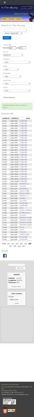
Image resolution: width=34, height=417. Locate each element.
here (15, 390)
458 (14, 246)
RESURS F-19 (24, 184)
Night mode (13, 299)
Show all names (9, 97)
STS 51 (22, 227)
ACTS (22, 230)
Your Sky (11, 19)
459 (19, 246)
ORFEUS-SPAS (24, 234)
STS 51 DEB (23, 237)
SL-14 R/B (23, 201)
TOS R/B (23, 232)
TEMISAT (22, 198)
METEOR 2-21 (24, 196)
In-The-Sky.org (9, 7)
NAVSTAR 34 (24, 188)
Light (11, 296)
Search (18, 19)
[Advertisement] (17, 324)
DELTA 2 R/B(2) (25, 193)
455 (25, 243)
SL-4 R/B (23, 186)
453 (17, 243)
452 (12, 243)
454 (21, 243)
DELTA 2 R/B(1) (24, 191)
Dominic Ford (7, 384)
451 (8, 243)
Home (4, 19)
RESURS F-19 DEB (25, 217)
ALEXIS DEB (23, 203)
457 (10, 246)
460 (23, 246)
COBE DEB (23, 121)
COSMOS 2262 (24, 213)
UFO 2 (22, 208)
